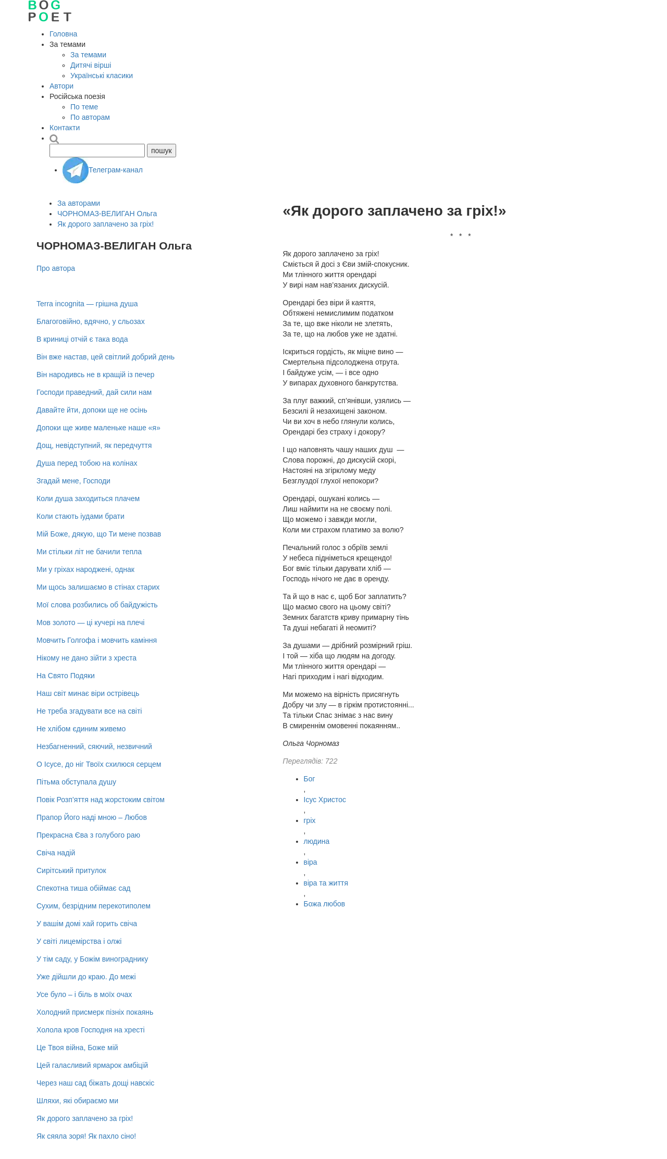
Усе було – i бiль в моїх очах (84, 994)
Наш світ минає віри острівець (87, 693)
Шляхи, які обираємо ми (77, 1100)
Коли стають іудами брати (80, 516)
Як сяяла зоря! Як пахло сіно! (86, 1136)
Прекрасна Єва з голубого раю (88, 835)
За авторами (78, 203)
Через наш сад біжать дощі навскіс (95, 1083)
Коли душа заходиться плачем (88, 498)
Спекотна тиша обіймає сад (83, 888)
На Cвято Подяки (65, 675)
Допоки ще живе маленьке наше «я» (98, 427)
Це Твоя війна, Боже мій (77, 1047)
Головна (63, 34)
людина (317, 841)
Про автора (55, 268)
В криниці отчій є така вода (82, 339)
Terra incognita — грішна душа (87, 304)
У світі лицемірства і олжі (78, 941)
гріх (310, 820)
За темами (88, 55)
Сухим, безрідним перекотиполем (93, 906)
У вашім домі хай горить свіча (86, 923)
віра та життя (326, 883)
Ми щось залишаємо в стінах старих (97, 587)
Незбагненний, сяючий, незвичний (94, 746)
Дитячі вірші (90, 65)
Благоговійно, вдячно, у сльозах (90, 321)
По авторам (90, 117)
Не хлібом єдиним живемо (81, 729)
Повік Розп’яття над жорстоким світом (100, 799)
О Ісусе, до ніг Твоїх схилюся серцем (98, 764)
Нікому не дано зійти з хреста (86, 658)
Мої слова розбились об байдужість (97, 605)
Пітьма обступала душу (76, 782)
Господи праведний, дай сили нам (94, 392)
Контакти (65, 127)
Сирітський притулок (71, 870)
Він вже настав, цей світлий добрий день (105, 357)
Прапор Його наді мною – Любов (91, 817)
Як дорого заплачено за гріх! (105, 224)
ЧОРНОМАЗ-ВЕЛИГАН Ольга (107, 213)
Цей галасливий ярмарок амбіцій (92, 1065)
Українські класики (101, 75)
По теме (84, 107)
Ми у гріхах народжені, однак (85, 569)
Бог (309, 779)
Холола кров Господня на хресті (90, 1030)
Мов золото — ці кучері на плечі (90, 622)
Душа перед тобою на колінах (87, 463)
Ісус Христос (325, 799)
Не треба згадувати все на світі (89, 711)
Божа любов (324, 904)
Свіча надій (55, 853)
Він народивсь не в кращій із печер (95, 374)
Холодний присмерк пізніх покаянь (94, 1012)
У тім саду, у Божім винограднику (92, 959)
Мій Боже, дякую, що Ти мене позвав (98, 534)
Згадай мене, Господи (73, 481)
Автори (61, 86)
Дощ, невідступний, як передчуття (94, 445)
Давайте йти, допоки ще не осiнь (91, 410)
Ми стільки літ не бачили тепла (89, 551)
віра (310, 862)
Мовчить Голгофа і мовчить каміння (96, 640)
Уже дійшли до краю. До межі (86, 977)
